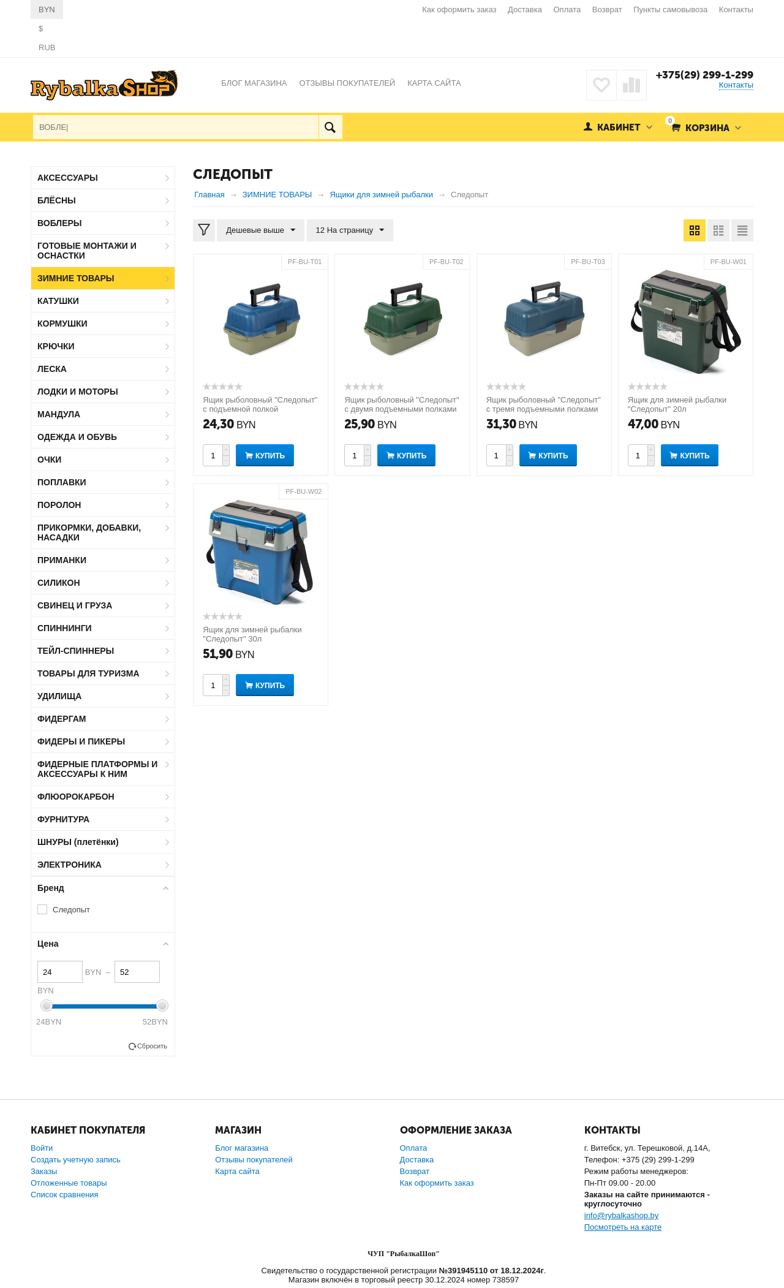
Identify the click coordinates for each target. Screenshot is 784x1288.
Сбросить (152, 1046)
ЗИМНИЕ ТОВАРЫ (76, 278)
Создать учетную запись (76, 1159)
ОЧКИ (49, 459)
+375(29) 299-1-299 (704, 75)
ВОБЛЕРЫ (59, 223)
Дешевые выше (260, 230)
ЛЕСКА (52, 369)
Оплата (567, 9)
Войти (42, 1148)
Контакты (736, 9)
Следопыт (71, 909)
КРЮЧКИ (56, 346)
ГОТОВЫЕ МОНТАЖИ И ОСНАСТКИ (87, 250)
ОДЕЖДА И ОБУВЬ (77, 437)
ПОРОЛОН (59, 505)
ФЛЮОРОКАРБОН (76, 796)
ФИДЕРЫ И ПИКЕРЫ (81, 741)
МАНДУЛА (58, 414)
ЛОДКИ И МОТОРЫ (77, 391)
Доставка (525, 9)
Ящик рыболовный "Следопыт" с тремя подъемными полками (543, 404)
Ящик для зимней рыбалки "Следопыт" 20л (677, 404)
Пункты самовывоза (670, 9)
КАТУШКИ (58, 301)
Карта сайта (237, 1171)
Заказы (44, 1171)
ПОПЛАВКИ (61, 482)
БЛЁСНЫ (56, 200)
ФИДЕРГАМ (61, 719)
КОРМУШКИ (62, 323)
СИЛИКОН (58, 583)
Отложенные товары (69, 1183)
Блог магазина (241, 1148)
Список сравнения (65, 1194)
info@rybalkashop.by (621, 1215)
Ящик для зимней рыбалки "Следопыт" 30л (252, 634)
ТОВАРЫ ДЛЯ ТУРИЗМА (88, 673)
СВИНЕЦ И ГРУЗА (74, 605)
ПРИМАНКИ (61, 560)
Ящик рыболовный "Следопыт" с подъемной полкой (260, 404)
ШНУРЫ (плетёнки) (78, 842)
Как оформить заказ (459, 9)
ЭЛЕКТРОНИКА (69, 864)
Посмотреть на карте (623, 1227)
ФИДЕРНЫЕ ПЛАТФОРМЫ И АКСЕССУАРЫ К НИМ (97, 769)
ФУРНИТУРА (63, 819)
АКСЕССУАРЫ (67, 178)
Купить (270, 456)
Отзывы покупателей (254, 1159)
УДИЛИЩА (59, 696)
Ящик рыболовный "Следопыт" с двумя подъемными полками (401, 404)
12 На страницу (350, 230)
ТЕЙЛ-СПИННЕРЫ (75, 651)
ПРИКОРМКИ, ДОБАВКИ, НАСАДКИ (89, 532)
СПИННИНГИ (64, 628)
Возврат (607, 9)
